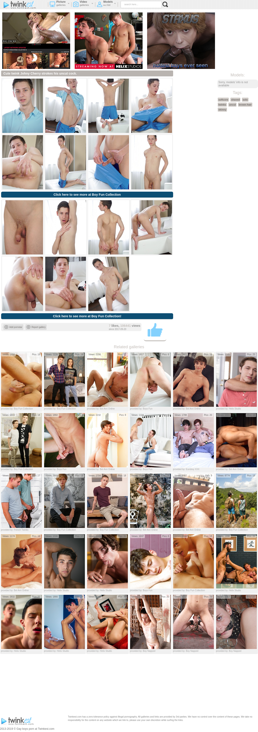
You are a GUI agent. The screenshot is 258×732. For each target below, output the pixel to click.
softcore (223, 99)
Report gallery (36, 327)
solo (245, 99)
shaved (235, 99)
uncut (232, 104)
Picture (60, 4)
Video (83, 4)
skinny (222, 109)
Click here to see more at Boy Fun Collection (87, 194)
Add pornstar (13, 327)
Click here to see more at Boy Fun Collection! (87, 316)
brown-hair (245, 104)
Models (106, 4)
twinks (222, 104)
